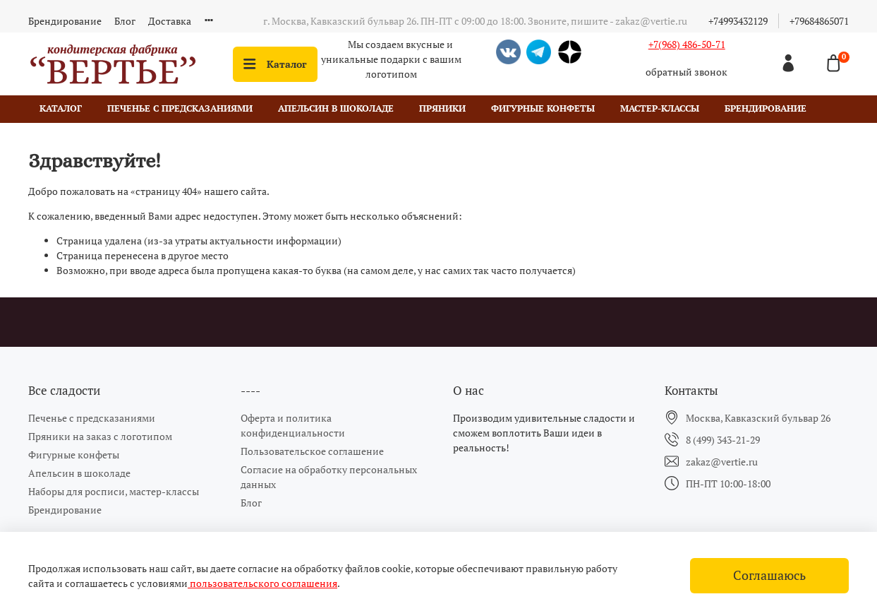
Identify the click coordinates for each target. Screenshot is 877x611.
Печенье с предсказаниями (180, 108)
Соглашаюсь (769, 575)
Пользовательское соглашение (312, 451)
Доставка (169, 21)
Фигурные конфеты (543, 108)
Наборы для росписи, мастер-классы (113, 491)
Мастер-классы (659, 108)
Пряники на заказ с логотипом (100, 436)
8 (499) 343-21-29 (723, 439)
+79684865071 (819, 21)
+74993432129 (738, 21)
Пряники (442, 108)
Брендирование (65, 21)
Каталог (275, 64)
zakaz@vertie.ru (722, 461)
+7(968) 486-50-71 (686, 44)
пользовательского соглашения (262, 583)
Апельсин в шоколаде (336, 108)
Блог (124, 21)
